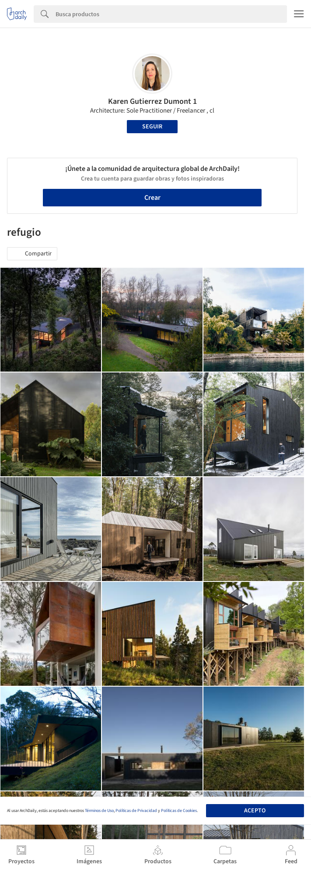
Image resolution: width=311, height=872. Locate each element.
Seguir (152, 126)
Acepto (255, 810)
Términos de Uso (99, 811)
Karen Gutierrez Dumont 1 (152, 101)
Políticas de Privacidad (136, 811)
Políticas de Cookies (179, 811)
